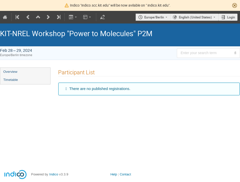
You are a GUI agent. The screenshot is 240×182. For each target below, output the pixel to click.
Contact (125, 174)
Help (113, 174)
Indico (53, 174)
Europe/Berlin (154, 17)
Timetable (10, 80)
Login (231, 17)
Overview (10, 72)
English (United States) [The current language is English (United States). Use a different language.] (195, 17)
